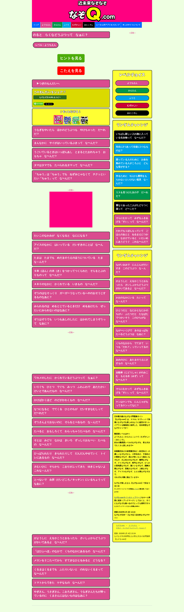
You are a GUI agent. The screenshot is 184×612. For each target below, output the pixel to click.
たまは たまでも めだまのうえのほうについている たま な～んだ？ (70, 259)
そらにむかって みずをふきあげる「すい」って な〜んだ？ (132, 220)
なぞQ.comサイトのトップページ (127, 497)
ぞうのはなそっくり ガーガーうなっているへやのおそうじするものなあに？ (70, 295)
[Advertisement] (70, 209)
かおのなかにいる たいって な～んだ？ (132, 299)
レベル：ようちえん (45, 45)
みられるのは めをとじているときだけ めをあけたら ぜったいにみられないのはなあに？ (70, 308)
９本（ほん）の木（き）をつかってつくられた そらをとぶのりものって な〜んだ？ (70, 272)
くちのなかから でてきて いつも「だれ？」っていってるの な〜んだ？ (133, 347)
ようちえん (46, 25)
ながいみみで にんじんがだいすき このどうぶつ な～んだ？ (132, 268)
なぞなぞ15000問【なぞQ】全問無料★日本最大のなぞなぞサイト (92, 11)
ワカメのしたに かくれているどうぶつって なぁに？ (66, 377)
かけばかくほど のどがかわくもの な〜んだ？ (62, 400)
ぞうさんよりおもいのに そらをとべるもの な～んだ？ (67, 422)
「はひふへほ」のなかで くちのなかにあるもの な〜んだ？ (70, 551)
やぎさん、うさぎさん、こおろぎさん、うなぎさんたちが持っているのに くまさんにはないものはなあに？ (70, 593)
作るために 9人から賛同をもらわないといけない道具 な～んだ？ (132, 180)
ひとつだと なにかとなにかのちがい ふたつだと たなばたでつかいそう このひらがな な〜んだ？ (132, 316)
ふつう (66, 25)
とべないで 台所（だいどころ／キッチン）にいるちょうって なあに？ (71, 481)
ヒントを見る (71, 58)
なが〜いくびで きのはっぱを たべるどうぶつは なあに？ (133, 332)
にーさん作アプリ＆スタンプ (107, 25)
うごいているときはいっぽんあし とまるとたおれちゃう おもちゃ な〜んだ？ (70, 154)
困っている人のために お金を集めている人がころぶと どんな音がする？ (132, 163)
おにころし (88, 25)
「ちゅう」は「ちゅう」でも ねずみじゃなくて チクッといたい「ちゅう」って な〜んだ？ (70, 176)
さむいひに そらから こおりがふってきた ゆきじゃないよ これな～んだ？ (71, 468)
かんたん (57, 25)
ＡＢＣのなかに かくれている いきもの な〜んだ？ (66, 284)
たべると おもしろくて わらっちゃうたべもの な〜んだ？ (70, 431)
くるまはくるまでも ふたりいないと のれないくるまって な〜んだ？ (70, 571)
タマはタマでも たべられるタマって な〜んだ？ (63, 165)
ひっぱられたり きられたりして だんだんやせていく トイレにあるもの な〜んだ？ (70, 455)
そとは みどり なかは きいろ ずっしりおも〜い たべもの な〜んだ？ (70, 442)
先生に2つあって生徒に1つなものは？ (132, 148)
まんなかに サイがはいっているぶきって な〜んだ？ (66, 143)
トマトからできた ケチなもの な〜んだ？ (59, 582)
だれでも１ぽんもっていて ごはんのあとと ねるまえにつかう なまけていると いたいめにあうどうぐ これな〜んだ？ (132, 236)
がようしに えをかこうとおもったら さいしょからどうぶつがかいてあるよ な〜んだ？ (70, 540)
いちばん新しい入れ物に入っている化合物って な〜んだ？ (132, 136)
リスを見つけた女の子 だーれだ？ (132, 194)
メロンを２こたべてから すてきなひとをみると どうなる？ (70, 560)
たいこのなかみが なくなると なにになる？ (61, 235)
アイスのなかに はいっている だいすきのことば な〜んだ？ (68, 246)
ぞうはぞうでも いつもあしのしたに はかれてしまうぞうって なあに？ (70, 321)
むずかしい (76, 25)
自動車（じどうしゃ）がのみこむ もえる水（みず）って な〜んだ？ (132, 376)
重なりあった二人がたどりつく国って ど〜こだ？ (132, 207)
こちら (136, 489)
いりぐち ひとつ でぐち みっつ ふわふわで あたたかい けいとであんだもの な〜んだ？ (71, 388)
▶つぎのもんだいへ (47, 83)
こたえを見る (71, 71)
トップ (36, 25)
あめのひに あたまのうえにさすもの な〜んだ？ (132, 361)
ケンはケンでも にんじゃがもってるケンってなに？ (132, 404)
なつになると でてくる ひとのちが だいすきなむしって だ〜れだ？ (70, 411)
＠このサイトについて (131, 25)
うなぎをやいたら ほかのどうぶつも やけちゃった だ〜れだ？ (70, 131)
